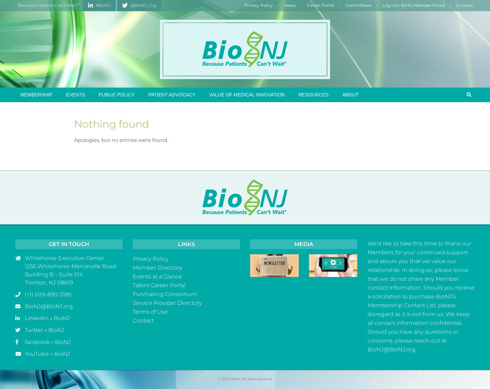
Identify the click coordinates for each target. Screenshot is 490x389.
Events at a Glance (157, 276)
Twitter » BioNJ (44, 330)
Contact (143, 320)
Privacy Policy (150, 259)
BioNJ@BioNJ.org (49, 306)
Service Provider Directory (167, 303)
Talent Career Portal (159, 285)
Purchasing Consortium (165, 294)
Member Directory (157, 267)
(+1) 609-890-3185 (48, 294)
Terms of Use (150, 312)
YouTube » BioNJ (47, 354)
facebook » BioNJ (48, 342)
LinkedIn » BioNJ (47, 318)
